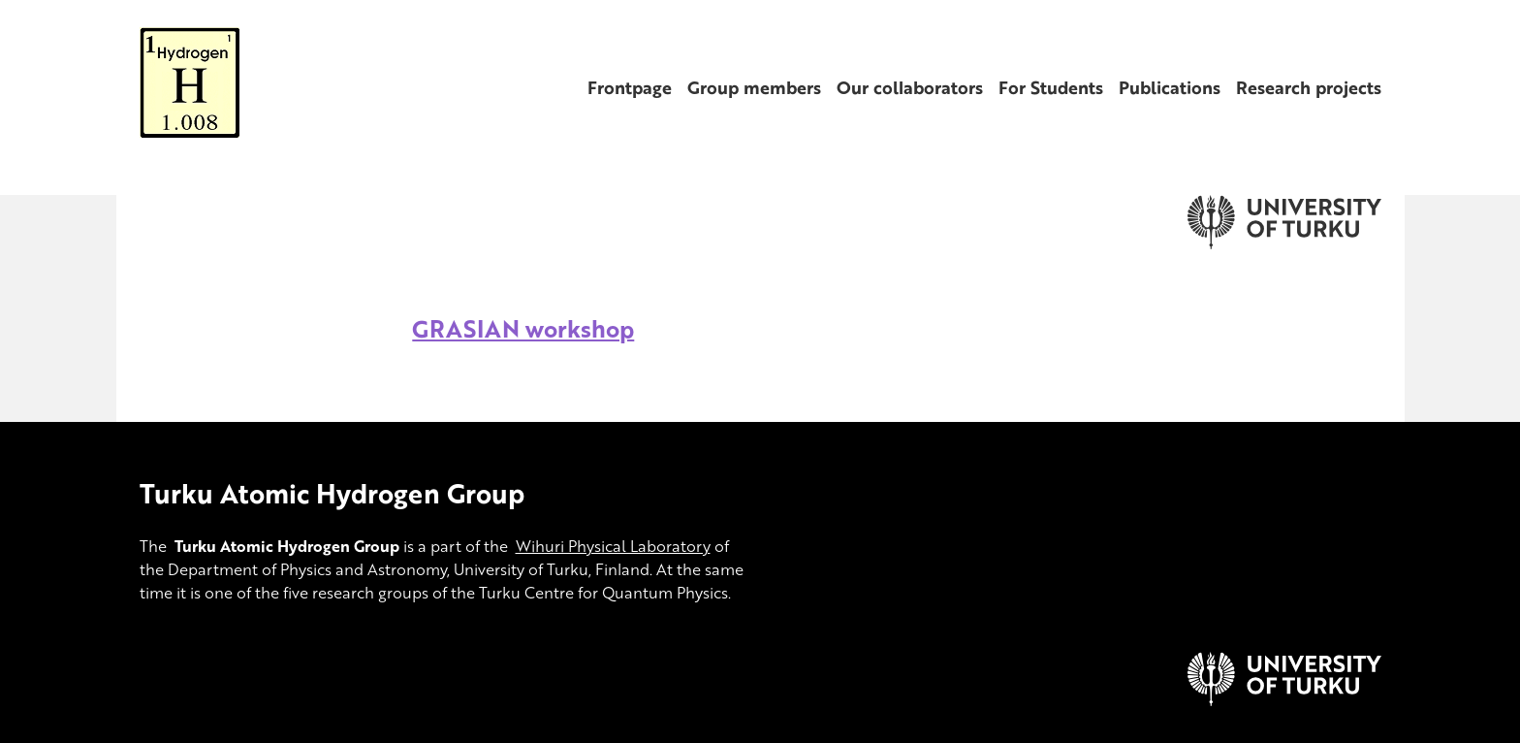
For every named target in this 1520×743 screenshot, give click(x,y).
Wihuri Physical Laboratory (613, 546)
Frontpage (629, 87)
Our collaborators (910, 87)
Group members (754, 87)
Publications (1169, 87)
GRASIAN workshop (523, 328)
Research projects (1308, 87)
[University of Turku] (1284, 700)
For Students (1050, 87)
